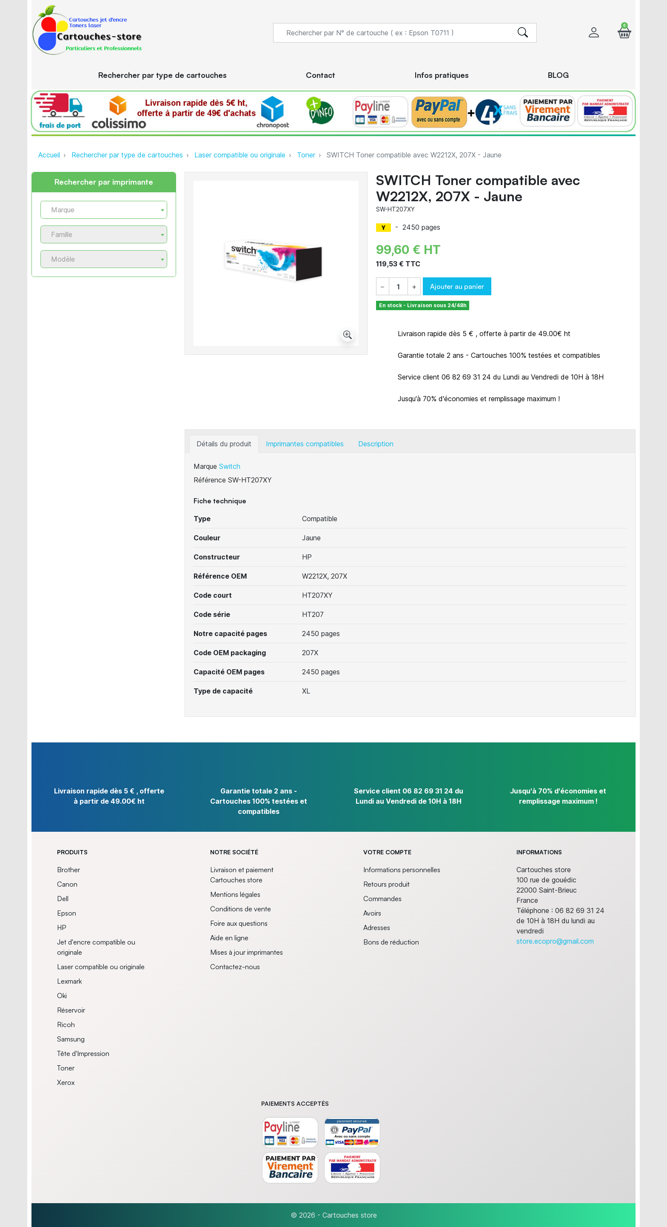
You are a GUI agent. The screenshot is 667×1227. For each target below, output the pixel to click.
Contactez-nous (235, 966)
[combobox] (103, 210)
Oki (62, 995)
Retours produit (386, 884)
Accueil (49, 155)
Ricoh (66, 1024)
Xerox (65, 1082)
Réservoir (71, 1010)
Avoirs (372, 913)
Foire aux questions (239, 923)
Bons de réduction (391, 942)
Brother (68, 869)
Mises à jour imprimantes (246, 952)
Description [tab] (375, 443)
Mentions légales (235, 894)
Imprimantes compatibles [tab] (305, 443)
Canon (67, 884)
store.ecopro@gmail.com (555, 941)
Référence (210, 480)
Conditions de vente (240, 909)
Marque (205, 466)
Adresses (376, 927)
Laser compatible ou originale (239, 155)
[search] (523, 33)
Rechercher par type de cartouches (127, 155)
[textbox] (100, 210)
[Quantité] (398, 287)
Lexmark (69, 981)
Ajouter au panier (457, 286)
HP (61, 927)
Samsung (71, 1039)
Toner (306, 155)
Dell (62, 898)
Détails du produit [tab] (224, 443)
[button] (624, 32)
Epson (66, 913)
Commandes (382, 898)
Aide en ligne (229, 937)
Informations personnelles (401, 869)
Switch (229, 466)
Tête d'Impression (83, 1053)
